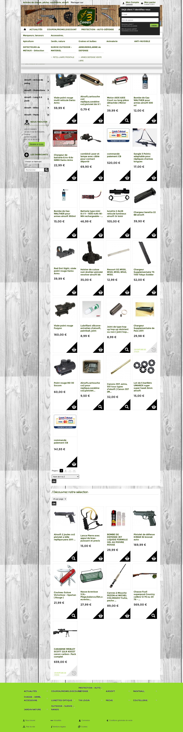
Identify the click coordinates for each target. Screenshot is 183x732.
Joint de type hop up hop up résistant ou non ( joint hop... (118, 329)
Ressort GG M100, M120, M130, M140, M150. (117, 272)
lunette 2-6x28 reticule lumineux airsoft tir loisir (116, 214)
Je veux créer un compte (129, 26)
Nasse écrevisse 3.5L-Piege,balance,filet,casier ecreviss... (94, 595)
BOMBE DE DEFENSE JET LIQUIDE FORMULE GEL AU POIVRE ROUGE (117, 539)
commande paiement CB (114, 155)
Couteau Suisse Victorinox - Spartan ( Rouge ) (65, 595)
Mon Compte (132, 2)
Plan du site (30, 727)
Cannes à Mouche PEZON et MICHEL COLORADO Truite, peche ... (117, 596)
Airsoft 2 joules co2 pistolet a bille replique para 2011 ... (64, 537)
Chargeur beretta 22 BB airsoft (145, 213)
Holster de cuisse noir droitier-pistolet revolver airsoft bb (91, 272)
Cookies (84, 727)
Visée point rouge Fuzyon (63, 327)
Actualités (57, 720)
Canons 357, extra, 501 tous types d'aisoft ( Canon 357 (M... (118, 388)
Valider (154, 25)
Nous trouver (30, 720)
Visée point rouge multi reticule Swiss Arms (64, 100)
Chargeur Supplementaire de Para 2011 (144, 328)
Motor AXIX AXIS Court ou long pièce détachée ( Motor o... (118, 101)
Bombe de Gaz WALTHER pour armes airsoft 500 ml (143, 101)
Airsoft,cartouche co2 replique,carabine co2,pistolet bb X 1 (90, 100)
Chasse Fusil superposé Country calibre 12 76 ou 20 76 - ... (144, 595)
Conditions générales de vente (120, 720)
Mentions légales (59, 727)
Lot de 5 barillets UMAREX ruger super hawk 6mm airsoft (143, 386)
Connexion (129, 4)
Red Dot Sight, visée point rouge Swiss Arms (65, 271)
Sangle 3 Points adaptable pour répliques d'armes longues (143, 157)
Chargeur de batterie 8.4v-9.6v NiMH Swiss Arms (63, 157)
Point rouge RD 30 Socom (64, 384)
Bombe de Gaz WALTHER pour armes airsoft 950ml (65, 214)
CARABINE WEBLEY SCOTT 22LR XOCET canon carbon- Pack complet (65, 653)
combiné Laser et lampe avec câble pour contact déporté (89, 157)
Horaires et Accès (36, 144)
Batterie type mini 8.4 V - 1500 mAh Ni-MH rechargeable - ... (91, 214)
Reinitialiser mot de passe (130, 30)
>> (74, 471)
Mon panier (150, 2)
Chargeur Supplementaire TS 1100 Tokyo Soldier (144, 272)
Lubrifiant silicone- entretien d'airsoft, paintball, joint (90, 328)
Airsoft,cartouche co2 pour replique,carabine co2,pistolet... (90, 386)
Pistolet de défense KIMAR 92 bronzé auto (144, 537)
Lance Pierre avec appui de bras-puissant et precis (90, 538)
